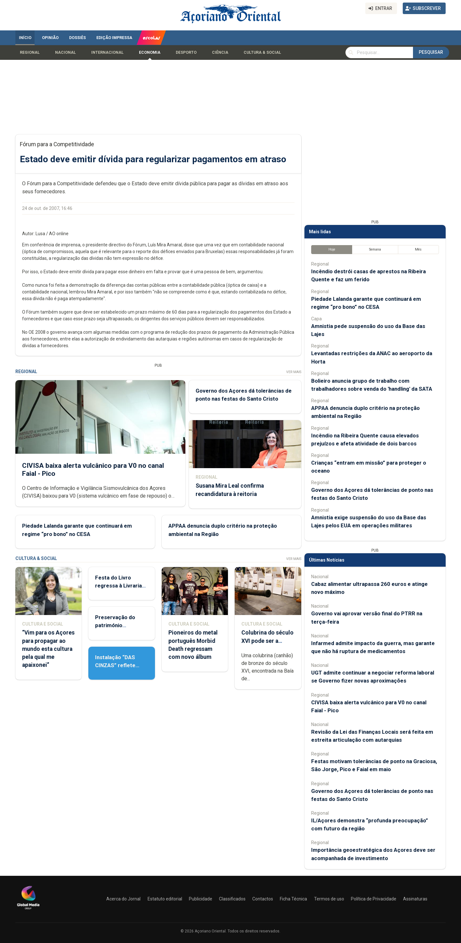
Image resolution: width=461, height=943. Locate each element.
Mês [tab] (418, 249)
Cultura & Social (262, 52)
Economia (149, 52)
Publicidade (200, 898)
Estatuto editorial (165, 898)
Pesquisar (431, 52)
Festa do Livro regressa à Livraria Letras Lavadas (118, 585)
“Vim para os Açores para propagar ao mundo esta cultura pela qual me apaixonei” (48, 648)
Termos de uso (329, 898)
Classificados (232, 898)
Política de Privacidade (373, 898)
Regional (30, 52)
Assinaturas (415, 898)
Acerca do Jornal (123, 898)
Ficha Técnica (293, 898)
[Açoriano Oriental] (28, 910)
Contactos (262, 898)
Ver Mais (293, 372)
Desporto (186, 52)
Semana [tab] (375, 249)
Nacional (65, 52)
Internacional (107, 52)
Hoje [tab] (331, 249)
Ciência (220, 52)
